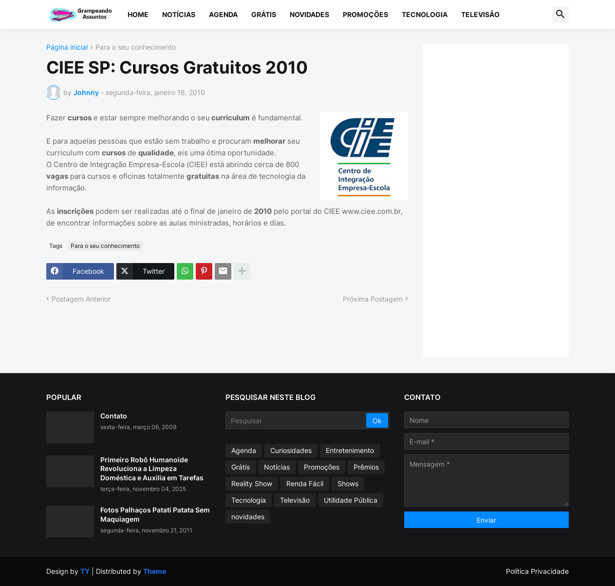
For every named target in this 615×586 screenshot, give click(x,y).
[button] (560, 14)
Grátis (263, 14)
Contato (113, 416)
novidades (247, 516)
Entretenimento (350, 450)
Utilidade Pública (350, 500)
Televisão (480, 14)
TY (85, 571)
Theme (154, 571)
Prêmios (366, 467)
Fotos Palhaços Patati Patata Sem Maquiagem (155, 514)
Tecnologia (424, 14)
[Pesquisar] (297, 420)
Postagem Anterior (81, 299)
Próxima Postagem (373, 299)
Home (138, 14)
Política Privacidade (537, 571)
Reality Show (251, 483)
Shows (347, 483)
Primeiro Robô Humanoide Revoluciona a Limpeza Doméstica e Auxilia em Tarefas (152, 468)
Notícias (178, 14)
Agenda (223, 14)
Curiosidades (291, 450)
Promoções (365, 14)
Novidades (309, 14)
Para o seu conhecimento (135, 47)
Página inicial (67, 47)
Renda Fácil (304, 483)
